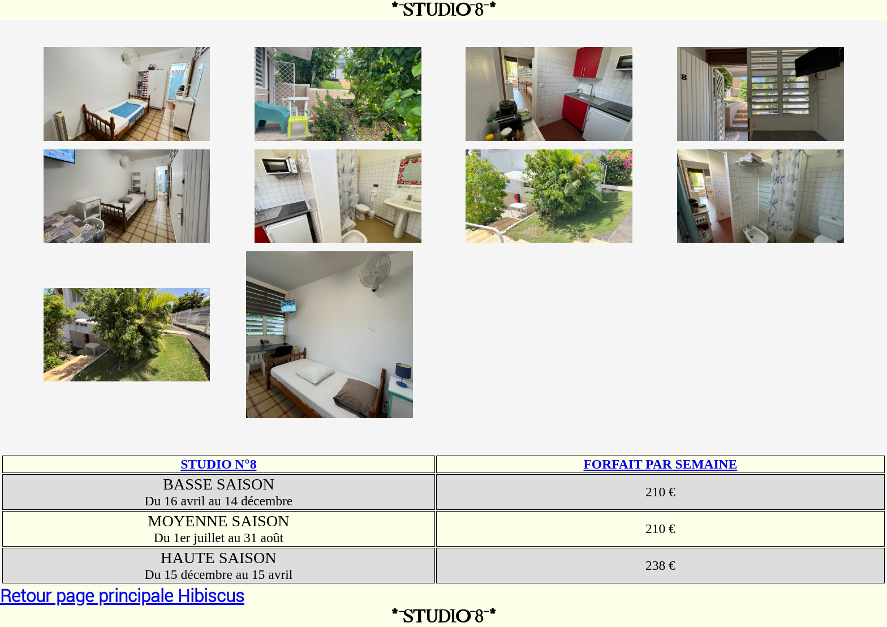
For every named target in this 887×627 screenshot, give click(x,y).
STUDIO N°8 (218, 464)
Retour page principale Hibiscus (122, 596)
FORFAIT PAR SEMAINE (661, 464)
